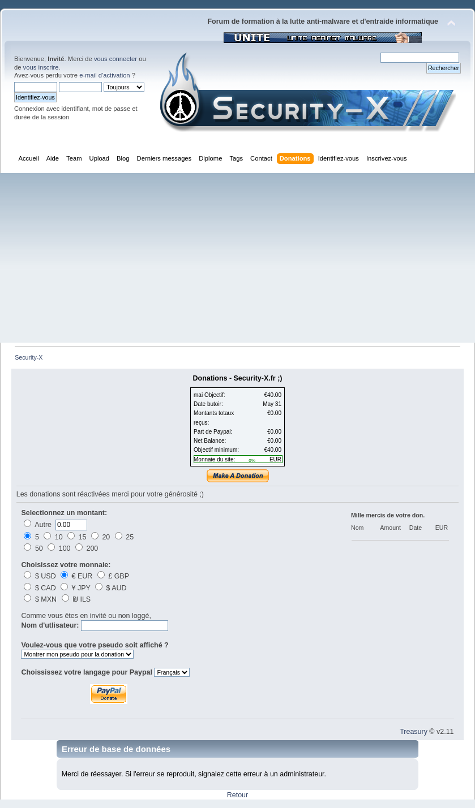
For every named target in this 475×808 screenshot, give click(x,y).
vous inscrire (41, 67)
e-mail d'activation (104, 75)
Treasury (413, 732)
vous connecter (115, 58)
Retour (237, 795)
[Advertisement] (237, 258)
